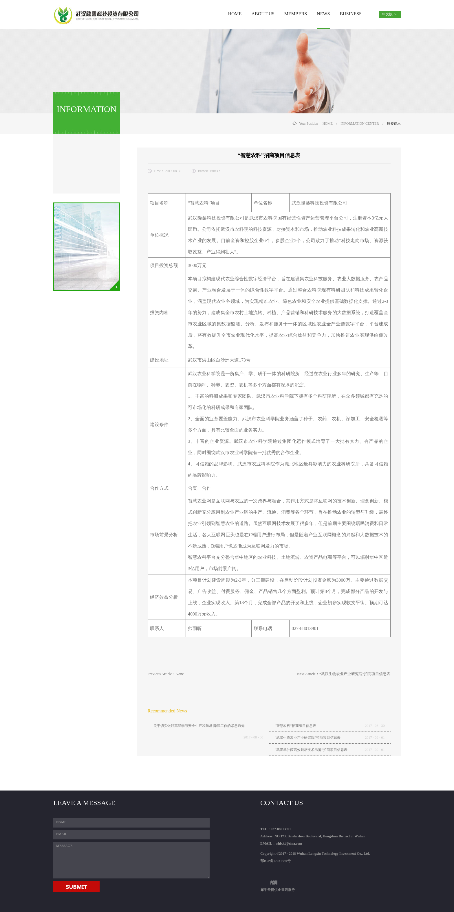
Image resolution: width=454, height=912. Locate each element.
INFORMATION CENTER (359, 123)
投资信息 (394, 123)
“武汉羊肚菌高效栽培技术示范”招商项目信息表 (311, 750)
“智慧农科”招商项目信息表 (295, 726)
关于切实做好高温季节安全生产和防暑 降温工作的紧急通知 (199, 726)
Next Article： (343, 674)
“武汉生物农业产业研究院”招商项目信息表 (307, 738)
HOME (234, 13)
